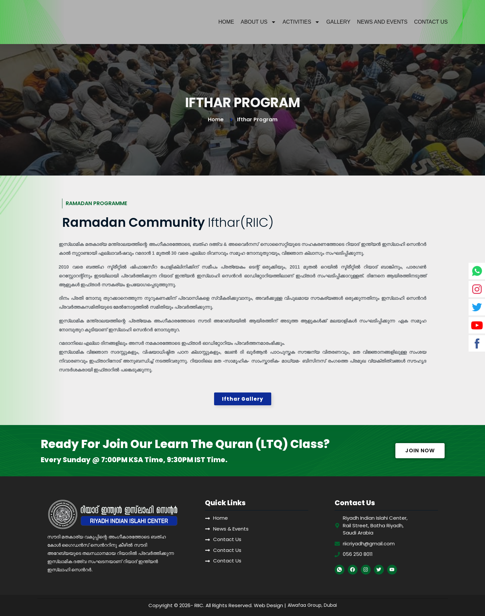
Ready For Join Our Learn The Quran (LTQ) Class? (185, 444)
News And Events (382, 22)
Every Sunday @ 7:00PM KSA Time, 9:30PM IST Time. (134, 460)
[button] (242, 399)
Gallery (338, 22)
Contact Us (431, 22)
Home (226, 22)
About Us (258, 22)
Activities (301, 22)
